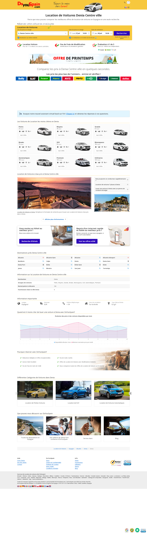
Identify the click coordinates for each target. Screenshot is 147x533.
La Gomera (117, 476)
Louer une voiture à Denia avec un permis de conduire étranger (110, 189)
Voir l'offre (23, 135)
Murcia (60, 477)
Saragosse (105, 477)
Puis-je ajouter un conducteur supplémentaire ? (111, 179)
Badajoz (40, 476)
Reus (70, 477)
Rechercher (122, 33)
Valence (19, 479)
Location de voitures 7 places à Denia (108, 184)
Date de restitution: (97, 29)
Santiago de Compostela (94, 477)
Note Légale (50, 466)
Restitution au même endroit (28, 38)
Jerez (111, 476)
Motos (77, 466)
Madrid (33, 477)
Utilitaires (78, 464)
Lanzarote (23, 477)
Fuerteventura (75, 476)
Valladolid (25, 479)
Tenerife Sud (125, 477)
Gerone (82, 476)
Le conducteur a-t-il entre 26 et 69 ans (83, 38)
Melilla (49, 477)
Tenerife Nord (117, 477)
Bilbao (51, 476)
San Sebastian (76, 477)
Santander (84, 477)
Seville (110, 477)
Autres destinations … (38, 479)
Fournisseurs (79, 462)
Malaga (44, 477)
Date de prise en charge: (75, 29)
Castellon (56, 476)
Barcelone (46, 476)
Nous (47, 460)
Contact (19, 464)
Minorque (54, 477)
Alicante (19, 476)
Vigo (30, 479)
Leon (28, 477)
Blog (76, 468)
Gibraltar (87, 476)
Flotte (76, 460)
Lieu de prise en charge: (24, 29)
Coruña (62, 476)
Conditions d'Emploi (52, 468)
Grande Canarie (95, 476)
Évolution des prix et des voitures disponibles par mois (73, 316)
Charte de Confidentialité (53, 462)
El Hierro (68, 476)
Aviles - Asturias (32, 476)
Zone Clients (21, 460)
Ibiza (108, 476)
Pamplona (65, 477)
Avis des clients (21, 462)
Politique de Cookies (52, 464)
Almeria (25, 476)
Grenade (103, 476)
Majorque (38, 477)
